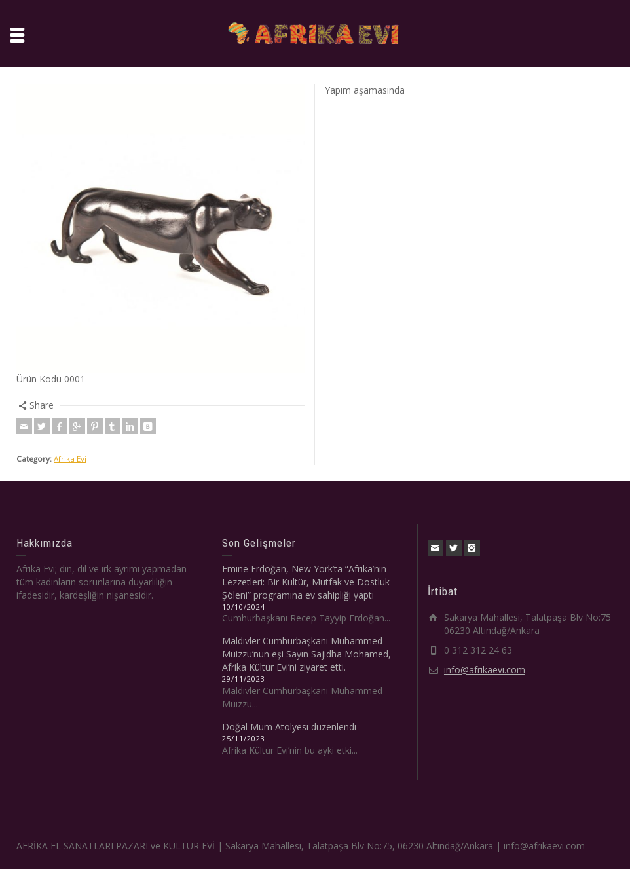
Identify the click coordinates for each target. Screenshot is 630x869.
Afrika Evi (70, 459)
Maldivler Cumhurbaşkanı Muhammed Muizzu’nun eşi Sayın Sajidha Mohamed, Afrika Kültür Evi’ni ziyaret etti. (306, 654)
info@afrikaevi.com (484, 669)
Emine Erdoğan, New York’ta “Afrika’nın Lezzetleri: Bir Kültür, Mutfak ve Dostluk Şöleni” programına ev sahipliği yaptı (306, 582)
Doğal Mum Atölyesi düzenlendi (289, 726)
